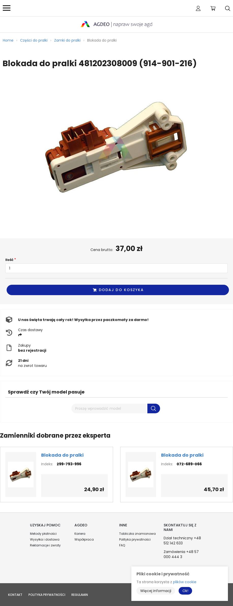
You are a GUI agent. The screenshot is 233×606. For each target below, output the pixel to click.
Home (8, 40)
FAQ (122, 545)
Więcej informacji (155, 590)
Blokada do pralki (62, 455)
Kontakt (15, 595)
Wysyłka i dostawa (44, 539)
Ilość (9, 259)
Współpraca (84, 539)
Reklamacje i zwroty (45, 545)
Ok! (185, 590)
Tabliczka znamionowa (137, 533)
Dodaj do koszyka (118, 289)
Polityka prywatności (135, 539)
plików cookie (184, 581)
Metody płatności (43, 533)
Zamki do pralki (67, 40)
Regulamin (79, 595)
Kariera (79, 533)
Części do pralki (34, 40)
